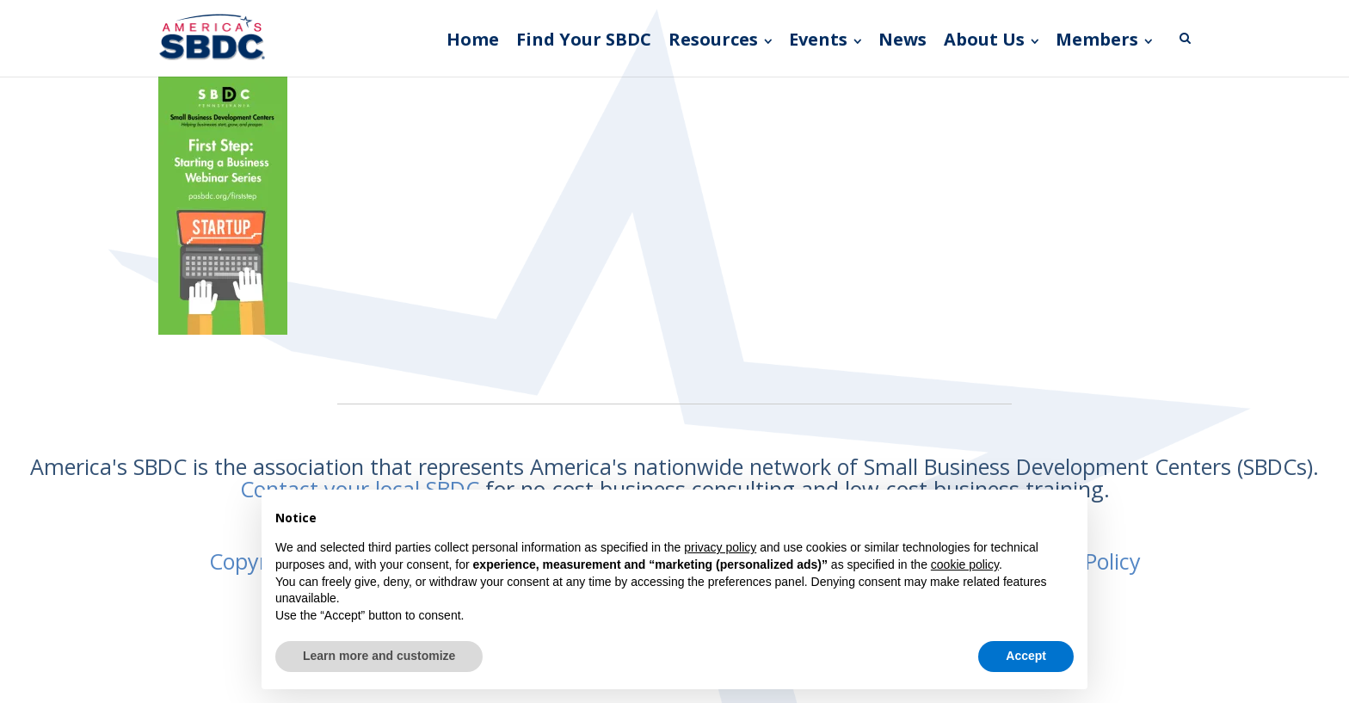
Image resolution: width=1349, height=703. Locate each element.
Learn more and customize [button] (379, 656)
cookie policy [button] (965, 564)
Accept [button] (1026, 656)
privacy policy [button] (720, 547)
